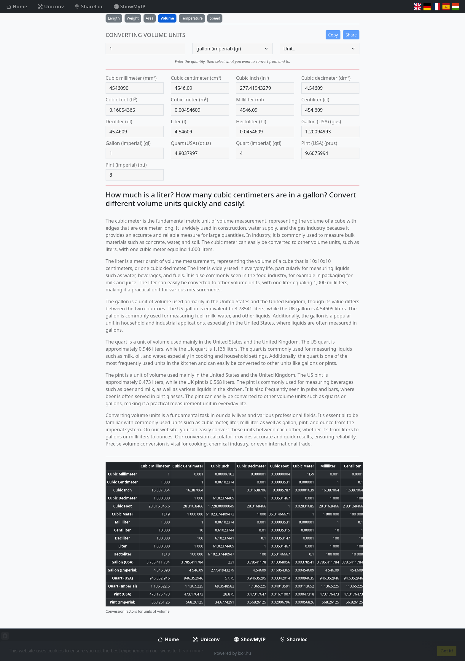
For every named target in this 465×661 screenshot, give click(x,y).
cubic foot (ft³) (121, 99)
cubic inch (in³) (252, 78)
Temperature (192, 18)
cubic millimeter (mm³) (131, 78)
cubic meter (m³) (189, 99)
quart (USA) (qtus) (191, 143)
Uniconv (51, 6)
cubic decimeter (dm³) (326, 78)
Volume (167, 18)
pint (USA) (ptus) (319, 143)
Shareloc (293, 639)
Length (114, 18)
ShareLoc (89, 6)
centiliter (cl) (315, 99)
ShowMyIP (129, 6)
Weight (133, 18)
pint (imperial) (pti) (126, 165)
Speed (215, 18)
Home (17, 6)
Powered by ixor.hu (232, 653)
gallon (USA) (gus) (321, 121)
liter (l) (178, 121)
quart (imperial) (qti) (258, 143)
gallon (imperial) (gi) (128, 143)
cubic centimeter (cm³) (196, 78)
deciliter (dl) (119, 121)
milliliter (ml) (250, 99)
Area (150, 18)
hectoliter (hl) (251, 121)
